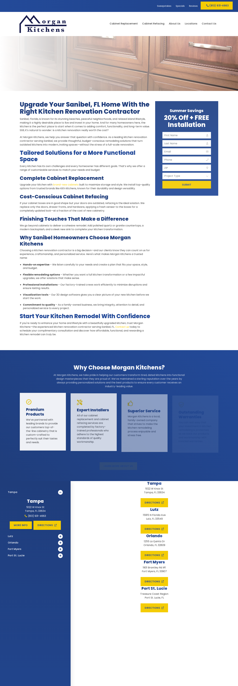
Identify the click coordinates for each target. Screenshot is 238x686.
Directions (47, 525)
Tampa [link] (35, 492)
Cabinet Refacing (153, 23)
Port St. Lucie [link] (35, 555)
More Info (21, 525)
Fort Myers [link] (35, 549)
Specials (180, 6)
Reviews (193, 6)
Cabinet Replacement (124, 23)
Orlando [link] (35, 542)
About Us (174, 23)
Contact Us (209, 23)
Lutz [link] (35, 536)
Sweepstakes (164, 6)
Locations (191, 23)
